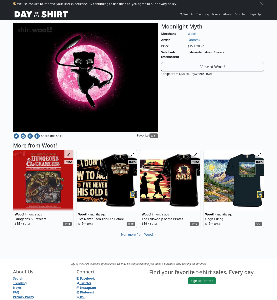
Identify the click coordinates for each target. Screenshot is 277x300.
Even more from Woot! (138, 234)
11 (153, 135)
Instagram (86, 288)
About (227, 14)
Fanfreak (194, 40)
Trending (202, 14)
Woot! (192, 34)
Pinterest (85, 292)
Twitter (84, 283)
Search (18, 278)
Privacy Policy (23, 297)
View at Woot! (212, 66)
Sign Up (255, 14)
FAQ (16, 292)
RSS (81, 297)
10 (130, 223)
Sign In (240, 14)
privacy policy (166, 4)
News (216, 14)
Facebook (86, 278)
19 (194, 223)
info (69, 162)
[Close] (261, 4)
